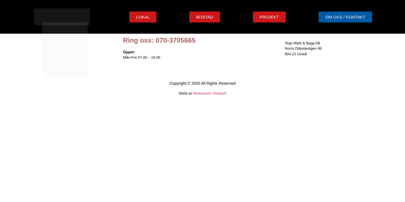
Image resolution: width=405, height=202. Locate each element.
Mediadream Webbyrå (209, 93)
